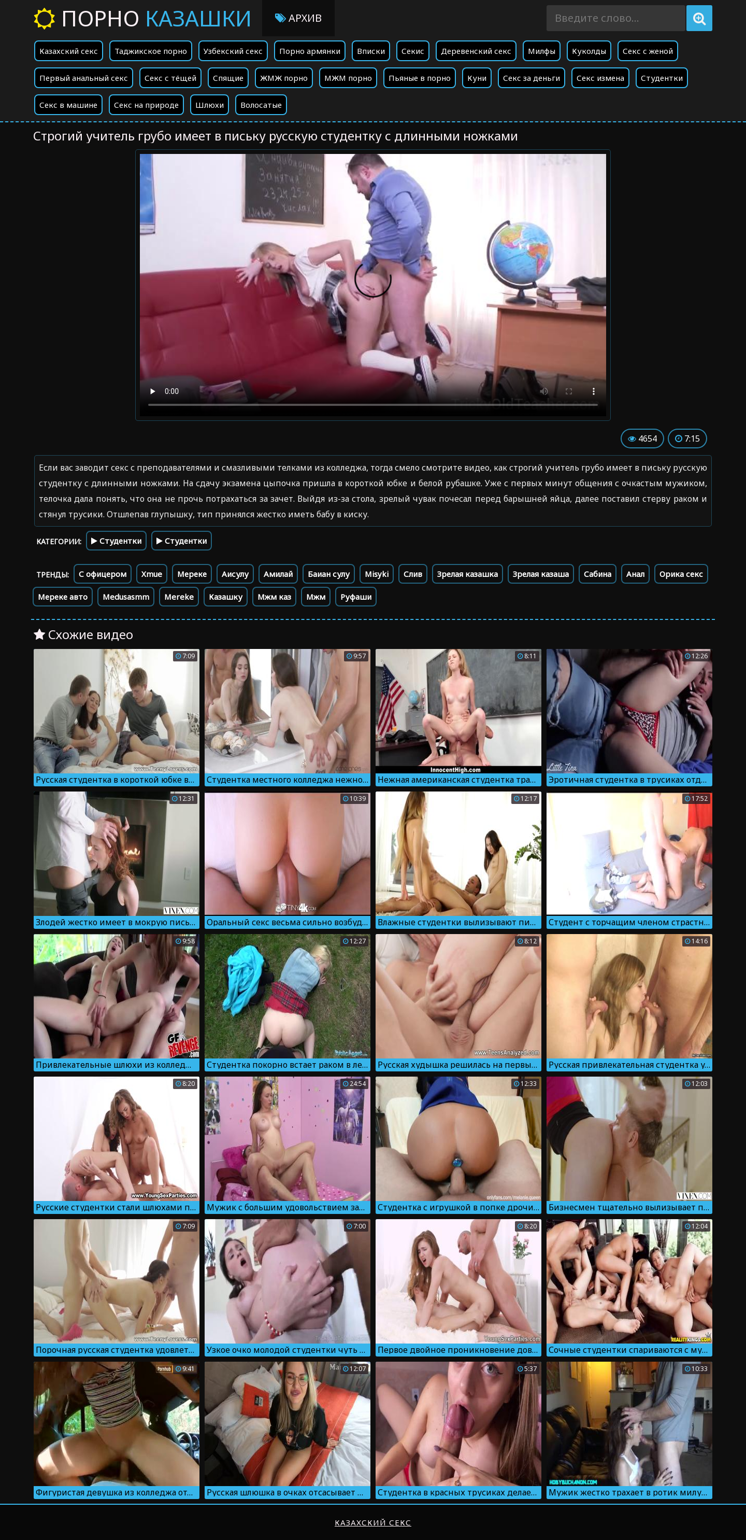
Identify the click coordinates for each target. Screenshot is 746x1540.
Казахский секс (68, 51)
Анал (635, 574)
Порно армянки (309, 51)
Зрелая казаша (541, 574)
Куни (476, 78)
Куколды (589, 51)
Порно (143, 18)
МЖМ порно (348, 78)
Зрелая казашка (467, 574)
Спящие (228, 78)
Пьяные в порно (420, 78)
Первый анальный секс (83, 78)
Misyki (377, 574)
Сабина (597, 574)
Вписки (371, 51)
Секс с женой (648, 51)
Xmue (151, 574)
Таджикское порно (150, 51)
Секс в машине (68, 105)
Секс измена (600, 78)
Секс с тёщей (170, 78)
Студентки (662, 78)
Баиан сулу (329, 574)
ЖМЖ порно (284, 78)
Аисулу (235, 574)
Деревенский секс (476, 51)
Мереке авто (63, 596)
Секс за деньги (531, 78)
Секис (412, 51)
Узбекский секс (233, 51)
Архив (298, 18)
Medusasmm (126, 596)
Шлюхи (209, 105)
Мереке (192, 574)
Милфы (541, 51)
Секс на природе (146, 105)
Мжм (315, 596)
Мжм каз (274, 596)
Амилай (278, 574)
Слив (413, 574)
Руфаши (355, 596)
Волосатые (261, 105)
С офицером (102, 574)
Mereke (179, 596)
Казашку (225, 596)
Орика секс (681, 574)
